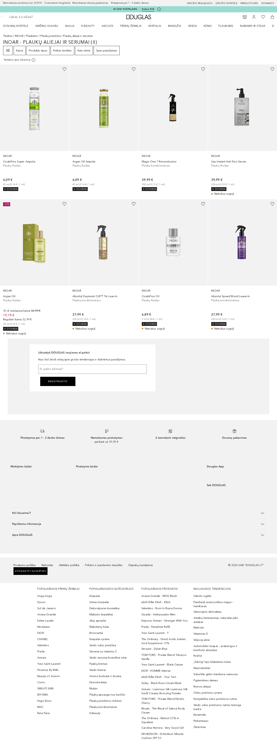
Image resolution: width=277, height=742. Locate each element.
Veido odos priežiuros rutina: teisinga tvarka (217, 707)
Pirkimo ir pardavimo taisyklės (104, 565)
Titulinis (8, 36)
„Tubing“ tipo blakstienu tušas (212, 662)
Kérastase (43, 626)
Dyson (41, 602)
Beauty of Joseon (48, 676)
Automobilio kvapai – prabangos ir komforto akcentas (216, 648)
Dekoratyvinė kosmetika (104, 608)
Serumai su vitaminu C (103, 651)
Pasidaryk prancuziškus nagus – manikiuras (214, 604)
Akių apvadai (97, 620)
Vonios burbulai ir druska (105, 676)
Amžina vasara (46, 26)
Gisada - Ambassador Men (158, 614)
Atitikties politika (69, 565)
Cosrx (41, 682)
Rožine (198, 655)
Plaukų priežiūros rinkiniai (105, 700)
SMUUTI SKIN (45, 688)
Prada (41, 651)
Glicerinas (200, 727)
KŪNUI (208, 26)
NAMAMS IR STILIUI (252, 26)
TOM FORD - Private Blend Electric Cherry (162, 701)
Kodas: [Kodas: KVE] (148, 9)
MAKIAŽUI (174, 26)
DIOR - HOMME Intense (156, 670)
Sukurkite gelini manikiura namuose (216, 674)
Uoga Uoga (44, 596)
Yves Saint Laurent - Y (155, 633)
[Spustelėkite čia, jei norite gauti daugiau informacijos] (159, 9)
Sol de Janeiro (46, 608)
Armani (41, 657)
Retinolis (199, 627)
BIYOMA (42, 694)
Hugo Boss (44, 700)
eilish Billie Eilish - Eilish (155, 602)
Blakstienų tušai (99, 626)
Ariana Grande (46, 614)
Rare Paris (43, 713)
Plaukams (226, 26)
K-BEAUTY (88, 26)
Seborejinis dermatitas (208, 611)
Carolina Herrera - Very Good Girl (162, 727)
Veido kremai (97, 670)
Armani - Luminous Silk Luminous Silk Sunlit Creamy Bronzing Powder (164, 691)
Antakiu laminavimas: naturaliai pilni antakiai (216, 620)
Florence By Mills (47, 670)
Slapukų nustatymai (140, 565)
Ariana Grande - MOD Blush (159, 596)
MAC (40, 707)
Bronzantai (96, 633)
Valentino (43, 645)
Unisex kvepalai (99, 602)
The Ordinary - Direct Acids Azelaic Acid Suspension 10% (163, 641)
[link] (34, 128)
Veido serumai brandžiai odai (108, 657)
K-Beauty (95, 713)
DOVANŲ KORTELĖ (15, 26)
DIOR (40, 633)
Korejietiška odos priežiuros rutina (215, 699)
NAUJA (70, 26)
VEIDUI (192, 26)
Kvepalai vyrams (99, 639)
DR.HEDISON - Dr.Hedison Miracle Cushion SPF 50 (162, 736)
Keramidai (200, 714)
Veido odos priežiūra (102, 645)
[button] (138, 512)
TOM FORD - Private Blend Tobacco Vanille (163, 657)
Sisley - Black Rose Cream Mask (161, 683)
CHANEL (42, 639)
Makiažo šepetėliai (101, 614)
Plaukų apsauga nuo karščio (107, 694)
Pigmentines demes (206, 680)
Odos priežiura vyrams (208, 692)
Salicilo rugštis (203, 596)
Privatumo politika (24, 565)
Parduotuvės (249, 3)
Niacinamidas (202, 668)
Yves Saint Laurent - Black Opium (162, 664)
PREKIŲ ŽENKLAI (131, 26)
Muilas (93, 688)
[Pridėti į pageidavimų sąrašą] (64, 69)
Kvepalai (155, 26)
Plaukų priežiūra (50, 36)
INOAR (19, 36)
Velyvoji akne (202, 640)
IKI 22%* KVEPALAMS (125, 9)
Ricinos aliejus (202, 686)
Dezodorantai (98, 682)
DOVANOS (267, 3)
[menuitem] (18, 26)
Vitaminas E (201, 633)
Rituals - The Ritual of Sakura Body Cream (163, 710)
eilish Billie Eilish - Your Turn (158, 677)
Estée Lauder (45, 620)
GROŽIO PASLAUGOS (199, 3)
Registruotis (58, 381)
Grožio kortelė (226, 3)
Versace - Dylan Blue (154, 648)
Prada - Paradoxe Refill (155, 626)
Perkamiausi (201, 721)
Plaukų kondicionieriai (103, 707)
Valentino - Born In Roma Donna (161, 608)
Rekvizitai (47, 565)
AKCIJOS (107, 26)
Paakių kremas (98, 663)
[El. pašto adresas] (92, 369)
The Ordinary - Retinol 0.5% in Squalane (160, 720)
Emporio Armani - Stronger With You (164, 620)
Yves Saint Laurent (49, 663)
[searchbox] (37, 17)
